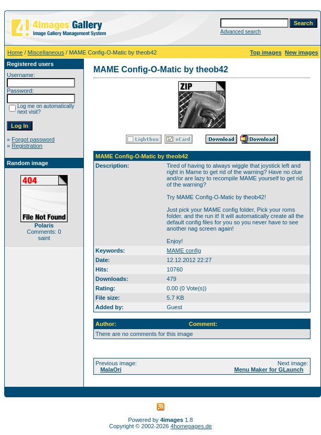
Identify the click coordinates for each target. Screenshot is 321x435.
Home (15, 52)
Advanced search (240, 32)
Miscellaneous (46, 52)
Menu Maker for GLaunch (269, 369)
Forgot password (33, 139)
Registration (27, 146)
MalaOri (110, 369)
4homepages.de (191, 426)
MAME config (184, 250)
